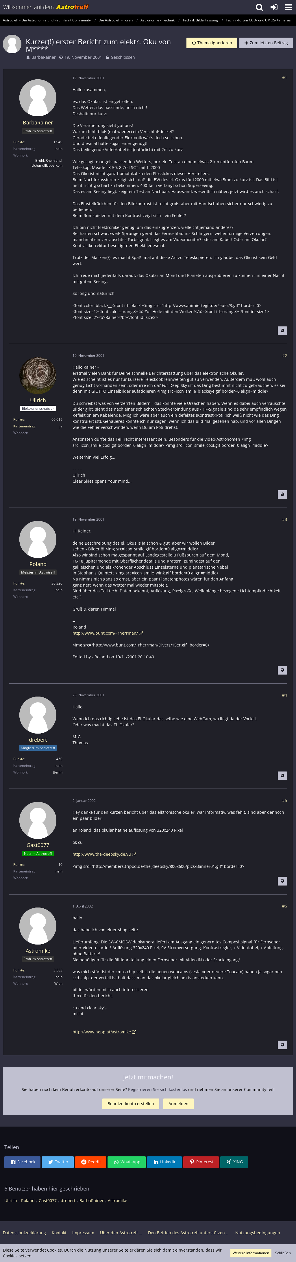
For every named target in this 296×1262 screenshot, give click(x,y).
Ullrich (10, 1200)
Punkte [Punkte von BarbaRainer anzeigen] (18, 141)
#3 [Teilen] (284, 519)
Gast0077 (48, 1200)
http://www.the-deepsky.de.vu (102, 854)
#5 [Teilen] (284, 800)
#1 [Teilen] (284, 77)
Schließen (283, 1252)
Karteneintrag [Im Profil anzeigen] (24, 426)
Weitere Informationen (251, 1252)
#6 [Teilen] (284, 906)
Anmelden (178, 1103)
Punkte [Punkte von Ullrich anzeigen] (18, 419)
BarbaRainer (44, 57)
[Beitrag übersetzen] (282, 330)
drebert (68, 1200)
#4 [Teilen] (284, 695)
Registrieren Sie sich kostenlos (157, 1089)
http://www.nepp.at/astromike (102, 1032)
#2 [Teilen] (284, 355)
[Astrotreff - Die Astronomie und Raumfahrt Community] (46, 7)
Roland (28, 1200)
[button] (288, 7)
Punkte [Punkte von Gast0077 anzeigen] (18, 864)
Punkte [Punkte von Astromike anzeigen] (18, 970)
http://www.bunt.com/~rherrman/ (105, 633)
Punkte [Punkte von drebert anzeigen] (18, 758)
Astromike (117, 1200)
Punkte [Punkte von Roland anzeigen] (18, 583)
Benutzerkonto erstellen (131, 1103)
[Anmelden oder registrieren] (274, 7)
